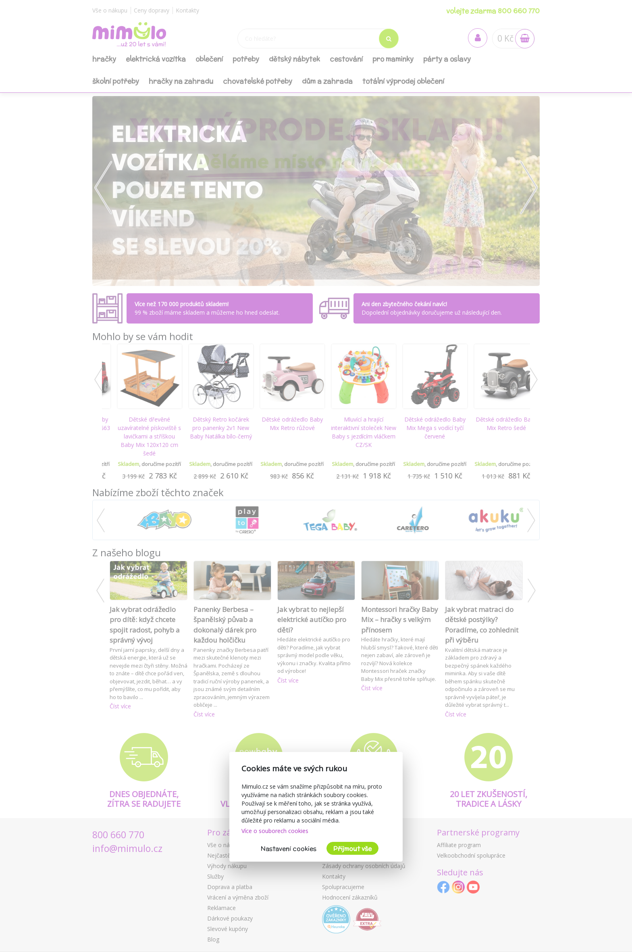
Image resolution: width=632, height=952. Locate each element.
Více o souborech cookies (274, 831)
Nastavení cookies (288, 848)
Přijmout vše (352, 848)
